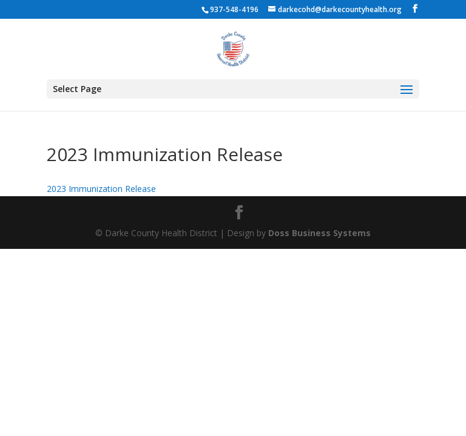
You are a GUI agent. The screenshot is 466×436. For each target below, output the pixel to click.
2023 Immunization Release (101, 188)
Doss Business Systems (319, 233)
